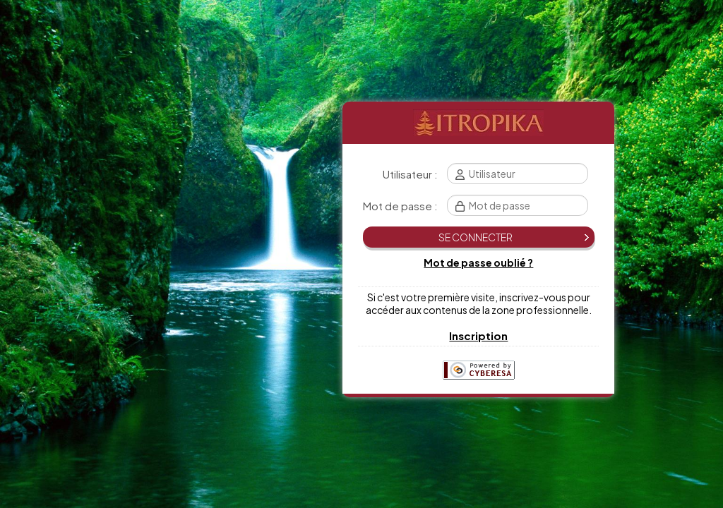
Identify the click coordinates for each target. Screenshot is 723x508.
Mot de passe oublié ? (478, 262)
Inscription (478, 335)
